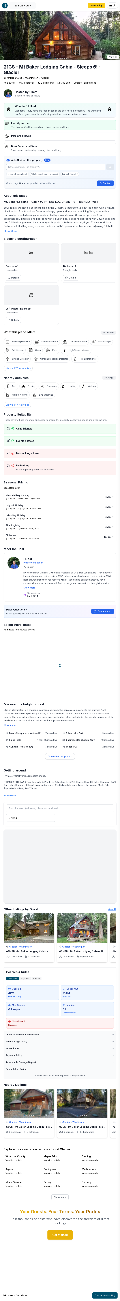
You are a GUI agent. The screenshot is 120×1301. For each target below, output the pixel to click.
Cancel (36, 978)
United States (14, 78)
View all (113, 57)
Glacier (45, 78)
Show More (10, 231)
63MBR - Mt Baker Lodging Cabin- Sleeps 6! (85, 951)
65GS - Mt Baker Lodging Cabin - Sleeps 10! (32, 1126)
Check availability (105, 1295)
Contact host (102, 611)
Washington (31, 78)
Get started (60, 1234)
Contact (105, 183)
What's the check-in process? (44, 174)
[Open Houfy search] (22, 5)
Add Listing (97, 5)
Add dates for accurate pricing (19, 629)
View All (112, 909)
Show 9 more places (60, 756)
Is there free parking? (17, 174)
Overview (12, 978)
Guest (33, 92)
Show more (29, 587)
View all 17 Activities (17, 404)
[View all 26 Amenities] (18, 368)
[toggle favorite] (51, 916)
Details (13, 277)
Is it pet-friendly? (70, 174)
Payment (25, 978)
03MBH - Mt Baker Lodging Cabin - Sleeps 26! (33, 951)
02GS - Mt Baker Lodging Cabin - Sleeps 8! (84, 1126)
